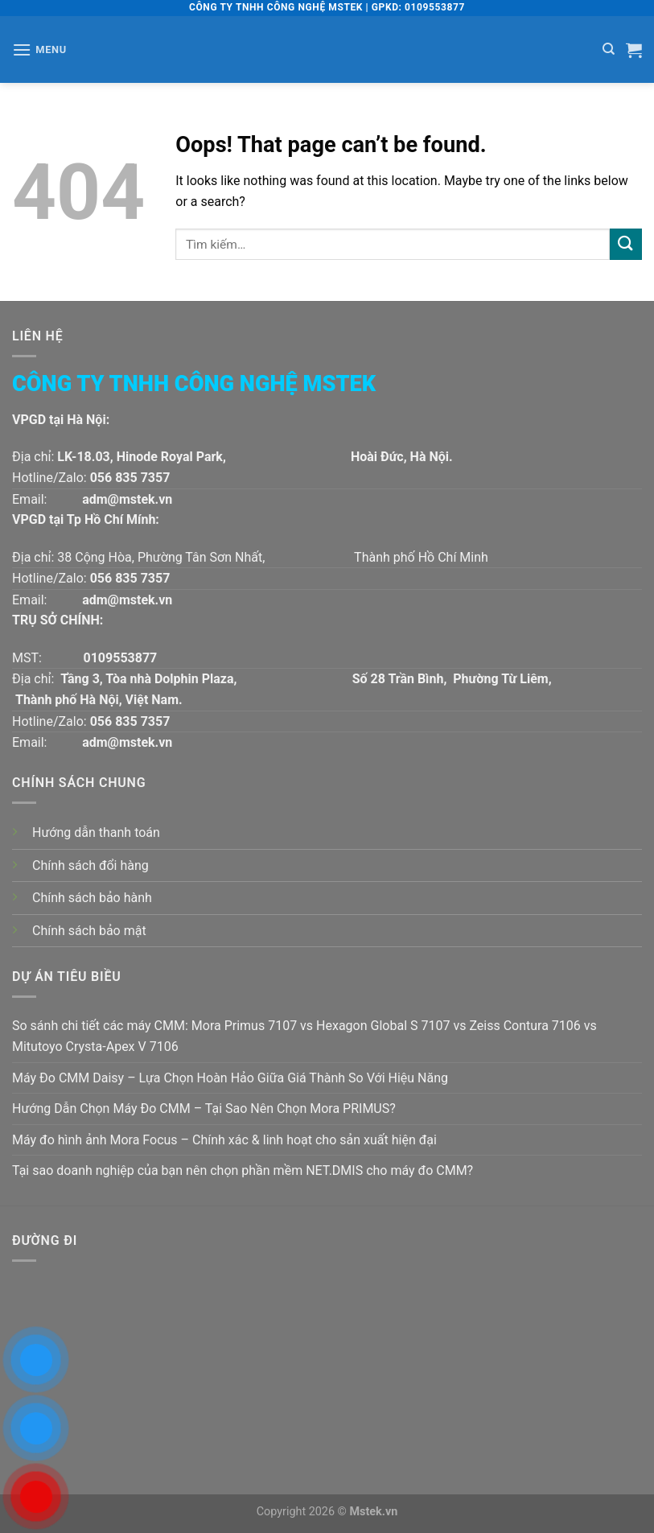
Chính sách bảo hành (92, 897)
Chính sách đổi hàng (90, 865)
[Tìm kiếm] (609, 49)
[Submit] (626, 244)
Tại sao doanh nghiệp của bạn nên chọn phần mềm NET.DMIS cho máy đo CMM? (242, 1170)
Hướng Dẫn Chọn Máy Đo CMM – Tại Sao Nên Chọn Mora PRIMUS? (204, 1108)
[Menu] (39, 49)
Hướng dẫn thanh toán (96, 832)
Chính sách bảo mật (89, 930)
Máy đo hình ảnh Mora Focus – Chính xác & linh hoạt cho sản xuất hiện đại (224, 1140)
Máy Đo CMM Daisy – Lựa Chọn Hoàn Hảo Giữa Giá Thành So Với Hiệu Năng (230, 1078)
